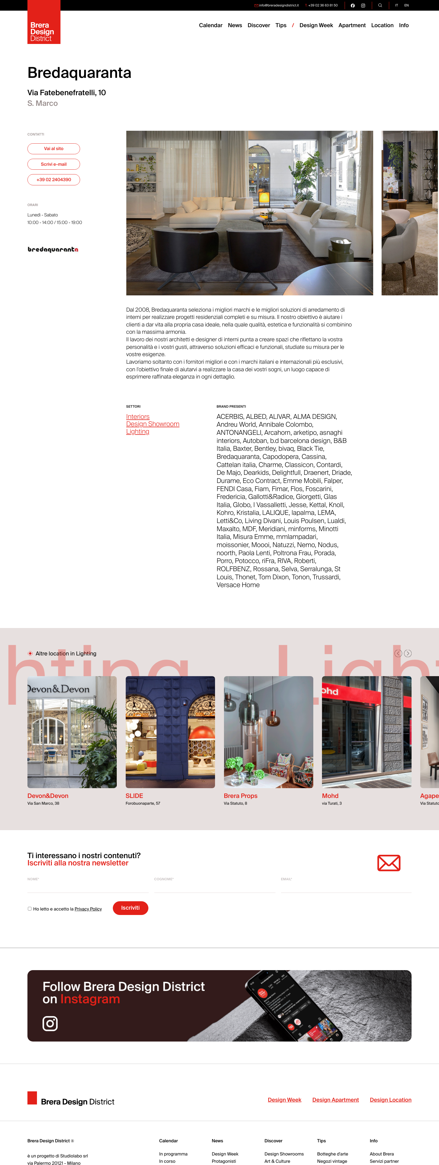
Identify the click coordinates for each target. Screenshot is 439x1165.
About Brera (382, 1154)
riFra (268, 564)
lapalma (303, 516)
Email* (286, 879)
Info (404, 25)
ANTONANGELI (239, 436)
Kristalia (248, 516)
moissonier (232, 548)
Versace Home (238, 588)
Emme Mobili (302, 484)
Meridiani (272, 532)
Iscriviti (130, 907)
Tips (321, 1141)
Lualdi (335, 524)
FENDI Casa (234, 492)
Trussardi (326, 580)
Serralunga (315, 572)
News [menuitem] (235, 25)
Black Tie (310, 452)
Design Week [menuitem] (316, 25)
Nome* (33, 879)
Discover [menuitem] (258, 25)
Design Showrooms (284, 1154)
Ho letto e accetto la (64, 909)
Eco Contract (261, 484)
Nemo (306, 548)
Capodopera (281, 460)
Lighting (138, 435)
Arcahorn (277, 436)
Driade (341, 476)
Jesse (298, 508)
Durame (228, 484)
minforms (302, 532)
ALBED (256, 419)
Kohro (225, 516)
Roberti (304, 564)
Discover (273, 1141)
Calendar (168, 1141)
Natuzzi (283, 548)
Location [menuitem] (382, 25)
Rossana (266, 572)
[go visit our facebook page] (353, 5)
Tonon (301, 580)
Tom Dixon (273, 580)
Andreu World (236, 428)
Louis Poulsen (304, 524)
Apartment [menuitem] (352, 25)
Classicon (299, 468)
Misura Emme (253, 540)
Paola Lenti (254, 556)
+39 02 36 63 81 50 (323, 5)
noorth (226, 556)
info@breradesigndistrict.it (279, 5)
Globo (241, 508)
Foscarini (318, 492)
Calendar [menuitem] (211, 25)
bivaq (286, 452)
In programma (173, 1154)
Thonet (245, 580)
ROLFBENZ (233, 572)
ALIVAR (279, 419)
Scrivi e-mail (54, 164)
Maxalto (228, 532)
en (406, 5)
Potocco (247, 564)
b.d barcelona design (300, 444)
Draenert (316, 476)
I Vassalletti (269, 508)
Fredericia (231, 500)
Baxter (242, 452)
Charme (270, 468)
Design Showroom (152, 427)
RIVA (284, 564)
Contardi (328, 468)
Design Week (285, 1103)
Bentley (264, 452)
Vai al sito (54, 148)
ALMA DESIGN (314, 419)
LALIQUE (275, 516)
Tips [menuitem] (280, 25)
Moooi (260, 548)
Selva (289, 572)
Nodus (327, 548)
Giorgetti (308, 500)
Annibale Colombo (285, 428)
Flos (296, 492)
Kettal (317, 508)
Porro (224, 564)
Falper (333, 484)
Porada (324, 556)
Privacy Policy (88, 909)
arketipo (304, 436)
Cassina (313, 460)
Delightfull (286, 476)
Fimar (280, 492)
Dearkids (256, 476)
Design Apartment (335, 1103)
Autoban (255, 444)
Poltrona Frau (292, 556)
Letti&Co (229, 524)
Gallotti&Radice (270, 500)
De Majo (228, 476)
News (217, 1141)
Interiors (138, 420)
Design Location (391, 1103)
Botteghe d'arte (332, 1154)
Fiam (261, 492)
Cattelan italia (236, 468)
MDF (249, 532)
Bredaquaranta (238, 460)
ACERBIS (230, 419)
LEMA (326, 516)
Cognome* (164, 879)
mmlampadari (296, 540)
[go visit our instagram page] (363, 5)
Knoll (336, 508)
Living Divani (263, 524)
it (396, 5)
